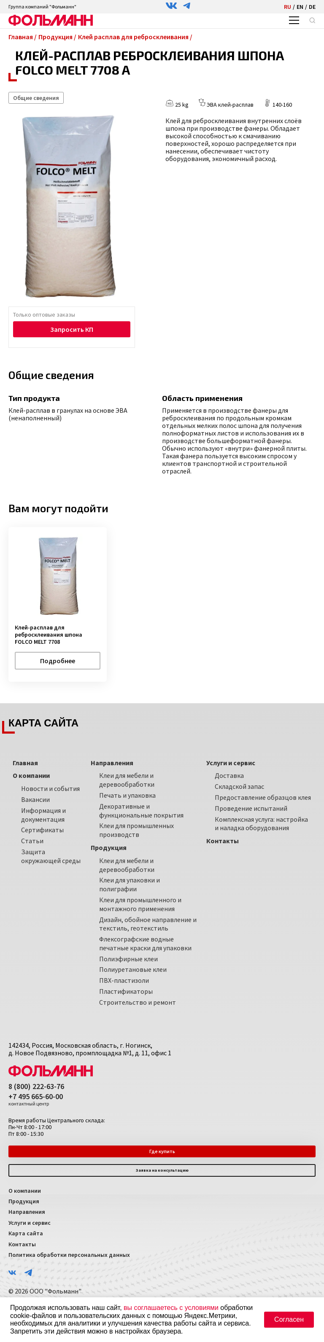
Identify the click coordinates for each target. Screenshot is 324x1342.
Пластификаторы (126, 991)
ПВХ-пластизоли (124, 980)
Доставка (229, 775)
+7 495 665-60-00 (35, 1099)
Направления (26, 1211)
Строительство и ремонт (137, 1002)
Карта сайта (25, 1233)
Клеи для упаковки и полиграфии (129, 884)
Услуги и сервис (29, 1222)
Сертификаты (42, 830)
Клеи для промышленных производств (136, 830)
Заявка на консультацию (162, 1170)
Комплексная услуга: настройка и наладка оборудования (261, 823)
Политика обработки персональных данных (69, 1254)
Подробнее (57, 660)
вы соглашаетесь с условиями (171, 1307)
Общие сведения (36, 98)
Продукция (23, 1201)
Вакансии (35, 799)
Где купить (162, 1151)
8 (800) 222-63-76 (36, 1086)
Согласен (289, 1319)
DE (312, 7)
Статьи (32, 840)
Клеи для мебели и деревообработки (126, 779)
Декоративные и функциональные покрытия (141, 810)
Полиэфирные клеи (128, 959)
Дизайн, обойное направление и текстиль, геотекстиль (148, 924)
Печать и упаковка (127, 795)
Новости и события (50, 788)
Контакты (22, 1244)
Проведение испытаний (251, 808)
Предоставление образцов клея (263, 797)
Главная (25, 762)
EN (300, 7)
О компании (24, 1190)
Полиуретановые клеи (133, 969)
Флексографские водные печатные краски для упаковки (145, 943)
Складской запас (239, 786)
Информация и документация (43, 814)
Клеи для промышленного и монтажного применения (140, 904)
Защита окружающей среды (51, 856)
